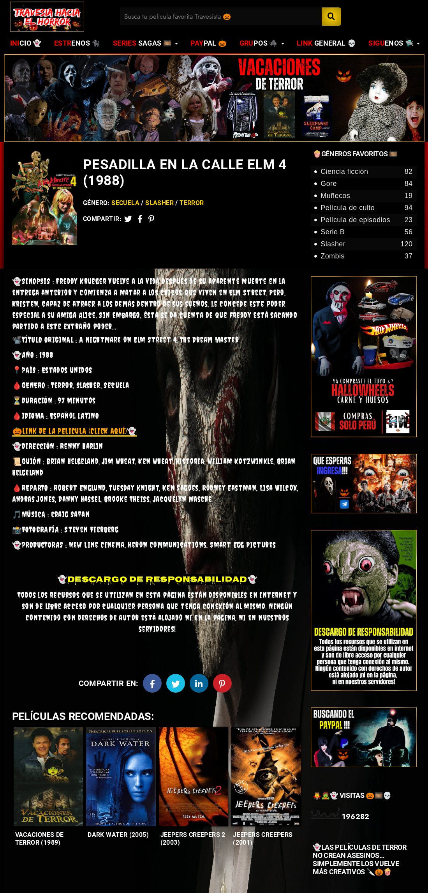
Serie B (366, 232)
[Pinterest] (151, 218)
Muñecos (366, 196)
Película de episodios (366, 220)
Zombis (366, 256)
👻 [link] (74, 432)
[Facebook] (152, 684)
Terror (192, 203)
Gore (366, 184)
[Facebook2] (140, 218)
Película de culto (366, 208)
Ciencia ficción (366, 172)
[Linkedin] (199, 684)
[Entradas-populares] (48, 778)
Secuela (125, 203)
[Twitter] (128, 218)
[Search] (331, 16)
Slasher (159, 203)
